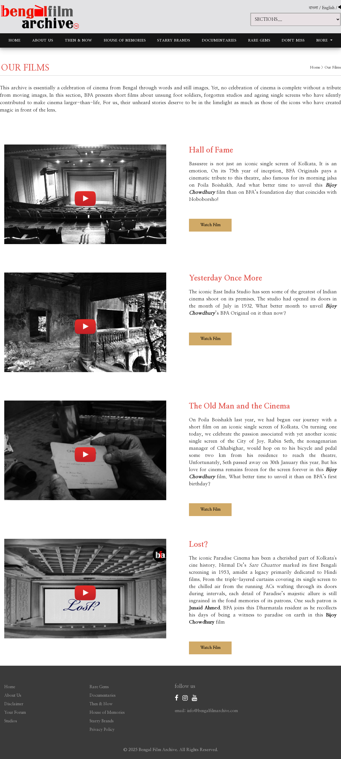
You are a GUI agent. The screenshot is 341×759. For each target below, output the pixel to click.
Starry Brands (173, 40)
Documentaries (219, 40)
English (329, 8)
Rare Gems (259, 40)
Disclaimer (13, 704)
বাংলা (313, 8)
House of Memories (125, 40)
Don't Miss (293, 40)
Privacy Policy (102, 730)
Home (14, 40)
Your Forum (15, 713)
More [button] (322, 40)
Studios (10, 721)
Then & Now (78, 40)
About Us (42, 40)
